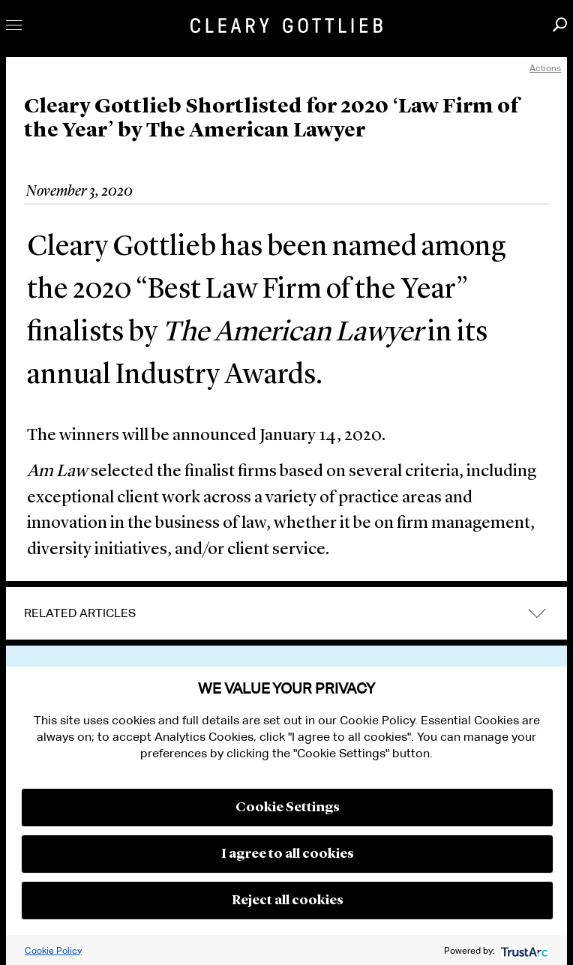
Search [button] (560, 24)
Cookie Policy (53, 950)
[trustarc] (523, 950)
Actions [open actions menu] (545, 67)
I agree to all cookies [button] (287, 854)
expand (537, 614)
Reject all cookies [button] (288, 900)
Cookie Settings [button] (288, 807)
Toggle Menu (14, 25)
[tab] (286, 613)
